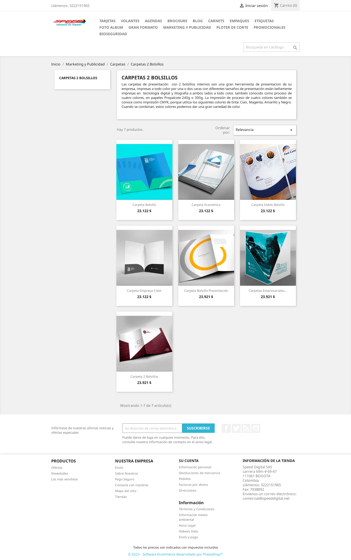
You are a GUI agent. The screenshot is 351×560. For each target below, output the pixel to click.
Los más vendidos (64, 479)
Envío (119, 467)
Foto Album (111, 27)
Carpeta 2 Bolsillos (144, 376)
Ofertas (56, 467)
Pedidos (185, 479)
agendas (153, 20)
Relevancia (265, 130)
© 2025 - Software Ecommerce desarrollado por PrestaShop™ (175, 554)
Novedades (59, 473)
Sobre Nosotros (126, 473)
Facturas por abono (193, 484)
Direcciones (187, 490)
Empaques (239, 20)
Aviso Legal (187, 525)
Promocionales (269, 27)
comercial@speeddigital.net (266, 498)
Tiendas (121, 497)
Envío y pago (188, 537)
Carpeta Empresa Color (144, 290)
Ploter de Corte (232, 27)
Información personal (195, 467)
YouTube (255, 428)
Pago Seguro (124, 479)
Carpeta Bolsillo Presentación (206, 290)
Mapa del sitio (125, 491)
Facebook (226, 428)
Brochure (177, 20)
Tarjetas (107, 20)
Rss (246, 428)
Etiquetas (264, 20)
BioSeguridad (113, 33)
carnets (216, 20)
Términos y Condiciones (196, 509)
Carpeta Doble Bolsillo (268, 205)
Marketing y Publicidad (187, 27)
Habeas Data (188, 531)
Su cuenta (189, 460)
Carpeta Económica (206, 205)
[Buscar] (272, 47)
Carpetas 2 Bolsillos (78, 78)
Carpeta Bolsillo (144, 205)
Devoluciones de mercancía (199, 473)
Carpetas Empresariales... (268, 290)
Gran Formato (143, 27)
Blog (198, 20)
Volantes (130, 20)
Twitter (236, 428)
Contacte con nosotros (131, 485)
